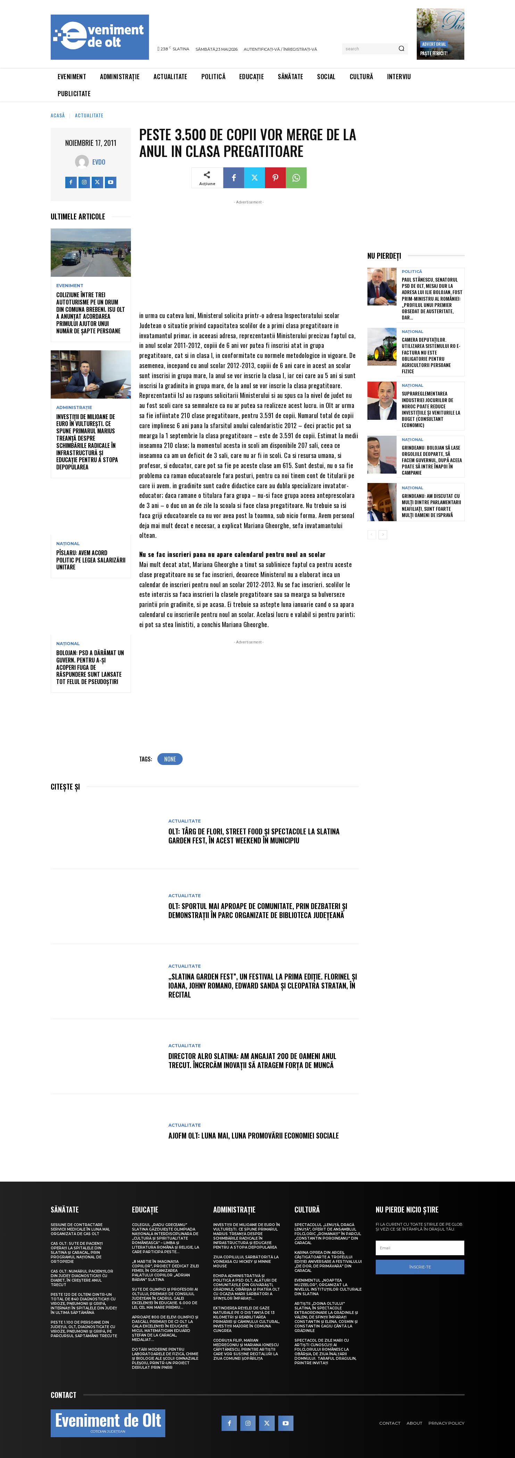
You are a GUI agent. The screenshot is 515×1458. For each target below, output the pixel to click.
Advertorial (434, 44)
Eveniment (69, 286)
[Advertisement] (249, 254)
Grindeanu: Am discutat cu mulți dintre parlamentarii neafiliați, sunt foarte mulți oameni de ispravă (431, 505)
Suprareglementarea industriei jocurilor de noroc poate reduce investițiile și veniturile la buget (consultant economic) (431, 409)
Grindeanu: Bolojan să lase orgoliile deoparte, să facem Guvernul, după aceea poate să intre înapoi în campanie (432, 460)
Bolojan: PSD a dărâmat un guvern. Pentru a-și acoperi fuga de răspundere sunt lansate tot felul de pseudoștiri (90, 667)
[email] (420, 1248)
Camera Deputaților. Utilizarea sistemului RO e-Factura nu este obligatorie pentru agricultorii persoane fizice (431, 355)
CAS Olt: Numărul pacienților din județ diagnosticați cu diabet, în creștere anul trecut (82, 1278)
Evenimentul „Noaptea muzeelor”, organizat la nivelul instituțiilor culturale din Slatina (328, 1287)
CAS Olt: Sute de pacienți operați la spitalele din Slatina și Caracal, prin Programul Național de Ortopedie (77, 1252)
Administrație (74, 408)
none (170, 759)
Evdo (98, 161)
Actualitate (89, 115)
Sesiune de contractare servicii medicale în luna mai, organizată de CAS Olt (80, 1229)
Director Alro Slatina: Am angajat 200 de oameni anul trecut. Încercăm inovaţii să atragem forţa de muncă (252, 1060)
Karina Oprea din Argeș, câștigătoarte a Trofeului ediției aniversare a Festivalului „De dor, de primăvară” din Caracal (328, 1261)
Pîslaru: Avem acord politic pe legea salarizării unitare (90, 560)
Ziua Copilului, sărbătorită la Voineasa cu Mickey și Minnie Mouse (246, 1261)
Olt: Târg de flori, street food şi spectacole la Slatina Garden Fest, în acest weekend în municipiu (254, 835)
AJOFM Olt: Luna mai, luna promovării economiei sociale (253, 1135)
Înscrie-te (420, 1267)
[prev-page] (371, 534)
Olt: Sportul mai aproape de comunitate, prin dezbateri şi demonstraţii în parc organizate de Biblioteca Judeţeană (257, 910)
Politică (412, 272)
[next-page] (383, 534)
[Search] (401, 49)
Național (68, 544)
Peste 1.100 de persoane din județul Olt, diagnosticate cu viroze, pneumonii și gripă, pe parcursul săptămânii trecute (84, 1329)
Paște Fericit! (434, 53)
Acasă (58, 115)
